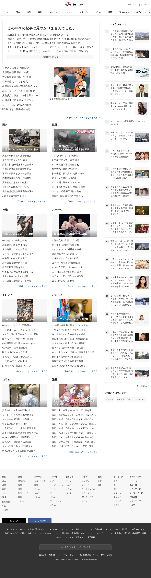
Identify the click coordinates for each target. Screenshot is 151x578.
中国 (4, 506)
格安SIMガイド (11, 533)
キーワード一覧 (136, 493)
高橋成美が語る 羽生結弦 (14, 245)
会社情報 (42, 555)
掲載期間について (51, 57)
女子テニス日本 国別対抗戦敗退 (67, 276)
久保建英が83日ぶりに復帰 (65, 258)
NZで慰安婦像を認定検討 (64, 169)
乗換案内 (118, 533)
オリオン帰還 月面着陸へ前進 (66, 191)
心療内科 (98, 529)
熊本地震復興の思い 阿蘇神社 (16, 178)
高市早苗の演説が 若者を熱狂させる (20, 433)
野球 (36, 485)
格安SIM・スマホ (139, 529)
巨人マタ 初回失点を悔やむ (65, 245)
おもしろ (84, 12)
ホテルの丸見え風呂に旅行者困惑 (68, 187)
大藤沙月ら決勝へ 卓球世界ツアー (20, 95)
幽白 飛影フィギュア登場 (14, 352)
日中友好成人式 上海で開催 (65, 160)
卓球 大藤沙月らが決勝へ (64, 254)
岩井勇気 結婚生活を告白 (14, 263)
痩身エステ (80, 537)
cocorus (56, 533)
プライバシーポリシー (68, 555)
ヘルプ (132, 505)
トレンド (68, 12)
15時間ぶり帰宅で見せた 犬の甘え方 (70, 325)
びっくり (69, 481)
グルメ (53, 497)
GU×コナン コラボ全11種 (14, 347)
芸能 (40, 12)
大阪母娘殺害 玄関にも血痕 (16, 77)
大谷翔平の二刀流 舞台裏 (14, 249)
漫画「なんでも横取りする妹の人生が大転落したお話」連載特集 (74, 437)
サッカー (38, 489)
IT (51, 493)
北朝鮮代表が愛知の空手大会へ (67, 196)
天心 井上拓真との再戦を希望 (66, 272)
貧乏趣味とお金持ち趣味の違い (17, 410)
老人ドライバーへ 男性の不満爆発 (19, 428)
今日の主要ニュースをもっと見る (83, 117)
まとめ (5, 493)
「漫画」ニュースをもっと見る (82, 452)
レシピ (100, 533)
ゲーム (53, 489)
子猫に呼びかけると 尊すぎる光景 (68, 330)
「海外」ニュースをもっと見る (82, 201)
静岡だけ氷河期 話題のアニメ (16, 365)
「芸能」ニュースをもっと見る (32, 286)
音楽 (20, 489)
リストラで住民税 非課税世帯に (18, 415)
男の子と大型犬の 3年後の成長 (67, 356)
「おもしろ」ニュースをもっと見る (80, 371)
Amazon (109, 399)
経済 (4, 485)
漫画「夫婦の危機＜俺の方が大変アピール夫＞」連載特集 (74, 428)
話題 (100, 485)
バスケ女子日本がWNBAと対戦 (67, 267)
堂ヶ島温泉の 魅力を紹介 (14, 424)
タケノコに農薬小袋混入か (16, 68)
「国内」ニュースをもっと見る (32, 201)
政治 (4, 489)
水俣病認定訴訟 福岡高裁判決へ (18, 191)
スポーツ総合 (39, 481)
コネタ (69, 485)
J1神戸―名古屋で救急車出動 (66, 263)
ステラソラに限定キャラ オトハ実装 (20, 334)
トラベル (85, 493)
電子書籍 (91, 537)
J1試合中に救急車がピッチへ (17, 100)
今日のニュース (143, 12)
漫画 (110, 12)
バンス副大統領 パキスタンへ (66, 182)
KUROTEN (20, 529)
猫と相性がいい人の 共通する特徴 (68, 334)
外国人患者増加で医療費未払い (17, 169)
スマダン (85, 481)
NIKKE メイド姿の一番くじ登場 (18, 339)
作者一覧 (133, 485)
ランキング (124, 12)
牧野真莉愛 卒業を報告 (13, 267)
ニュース (5, 12)
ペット (69, 493)
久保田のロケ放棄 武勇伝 (14, 258)
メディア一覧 (135, 489)
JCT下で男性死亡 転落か (14, 196)
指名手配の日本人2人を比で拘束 (68, 173)
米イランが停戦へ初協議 (64, 178)
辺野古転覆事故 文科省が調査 (16, 173)
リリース (133, 481)
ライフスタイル (88, 489)
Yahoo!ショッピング (136, 399)
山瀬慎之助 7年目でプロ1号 (65, 240)
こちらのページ (48, 51)
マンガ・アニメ (56, 485)
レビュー (54, 481)
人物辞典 (133, 497)
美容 (144, 533)
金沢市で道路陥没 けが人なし (16, 187)
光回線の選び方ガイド (37, 529)
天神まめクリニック (84, 529)
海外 (29, 12)
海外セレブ (23, 493)
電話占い (125, 529)
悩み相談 (65, 533)
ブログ (117, 529)
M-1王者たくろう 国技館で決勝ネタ (19, 450)
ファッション (55, 501)
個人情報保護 (85, 555)
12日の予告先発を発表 (63, 281)
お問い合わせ (106, 555)
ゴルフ (37, 493)
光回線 (23, 533)
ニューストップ (132, 4)
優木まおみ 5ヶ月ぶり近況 (15, 276)
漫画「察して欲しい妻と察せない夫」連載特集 (74, 424)
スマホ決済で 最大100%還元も (17, 446)
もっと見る (143, 386)
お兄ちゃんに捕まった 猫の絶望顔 (68, 343)
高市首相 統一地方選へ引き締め (18, 164)
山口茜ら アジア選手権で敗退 (66, 249)
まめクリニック (66, 529)
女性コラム (86, 485)
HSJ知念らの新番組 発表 (14, 240)
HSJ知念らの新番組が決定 (16, 109)
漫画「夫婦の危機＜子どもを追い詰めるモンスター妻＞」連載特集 (74, 419)
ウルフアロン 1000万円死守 (17, 105)
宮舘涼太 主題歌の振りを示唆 (16, 281)
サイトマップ (135, 501)
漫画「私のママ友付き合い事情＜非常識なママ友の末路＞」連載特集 (74, 433)
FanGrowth (53, 529)
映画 (20, 485)
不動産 (127, 533)
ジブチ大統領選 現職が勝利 (65, 164)
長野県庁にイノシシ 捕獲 (14, 160)
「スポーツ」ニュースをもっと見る (80, 286)
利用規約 (52, 555)
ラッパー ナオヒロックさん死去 (18, 254)
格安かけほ (32, 533)
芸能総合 (22, 481)
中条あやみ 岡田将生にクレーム (18, 272)
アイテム (108, 529)
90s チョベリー (88, 497)
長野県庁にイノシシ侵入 (15, 81)
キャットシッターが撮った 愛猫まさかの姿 (73, 352)
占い (83, 533)
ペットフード (61, 537)
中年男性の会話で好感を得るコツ (19, 86)
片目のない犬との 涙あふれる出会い (70, 365)
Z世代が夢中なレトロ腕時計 (66, 155)
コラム (98, 12)
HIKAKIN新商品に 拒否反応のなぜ (19, 437)
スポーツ (53, 12)
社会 (4, 481)
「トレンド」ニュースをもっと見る (30, 371)
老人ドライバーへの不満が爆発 (18, 91)
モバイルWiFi (45, 533)
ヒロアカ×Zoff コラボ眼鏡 (15, 361)
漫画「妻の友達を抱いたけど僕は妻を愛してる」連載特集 (74, 410)
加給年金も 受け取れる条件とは (18, 419)
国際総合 (6, 502)
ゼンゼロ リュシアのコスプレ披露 (19, 330)
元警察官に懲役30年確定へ (15, 182)
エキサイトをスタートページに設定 (75, 547)
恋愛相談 (75, 533)
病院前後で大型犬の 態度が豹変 (67, 361)
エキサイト (145, 4)
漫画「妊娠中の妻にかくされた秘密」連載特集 (74, 446)
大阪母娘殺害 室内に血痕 (15, 72)
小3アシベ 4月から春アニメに (17, 356)
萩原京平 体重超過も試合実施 (16, 441)
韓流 (20, 497)
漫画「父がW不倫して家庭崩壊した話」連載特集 (74, 441)
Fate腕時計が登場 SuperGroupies (18, 343)
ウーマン (91, 533)
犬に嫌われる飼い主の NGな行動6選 (70, 339)
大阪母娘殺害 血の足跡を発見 (16, 155)
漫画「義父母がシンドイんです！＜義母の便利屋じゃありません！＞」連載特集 (74, 415)
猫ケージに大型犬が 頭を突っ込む (68, 347)
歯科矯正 (136, 533)
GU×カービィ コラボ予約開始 (17, 325)
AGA (71, 537)
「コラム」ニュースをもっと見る (31, 456)
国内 (18, 12)
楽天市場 (120, 399)
